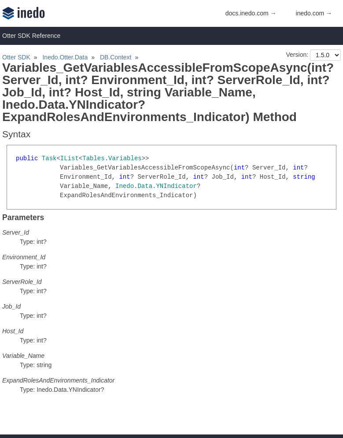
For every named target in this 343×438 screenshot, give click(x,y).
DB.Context (116, 57)
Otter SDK (16, 57)
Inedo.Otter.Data (65, 57)
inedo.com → (314, 13)
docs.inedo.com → (251, 13)
